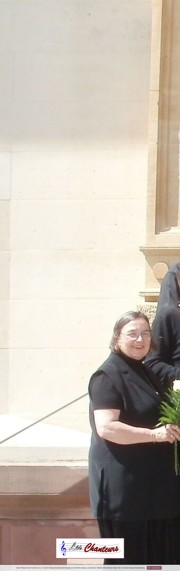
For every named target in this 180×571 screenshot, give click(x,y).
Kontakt (137, 338)
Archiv (29, 363)
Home (31, 338)
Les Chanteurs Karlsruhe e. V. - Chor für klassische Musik (110, 363)
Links (152, 338)
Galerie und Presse (93, 338)
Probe (77, 363)
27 (128, 356)
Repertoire (118, 338)
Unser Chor (50, 338)
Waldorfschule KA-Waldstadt (98, 374)
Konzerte (70, 338)
